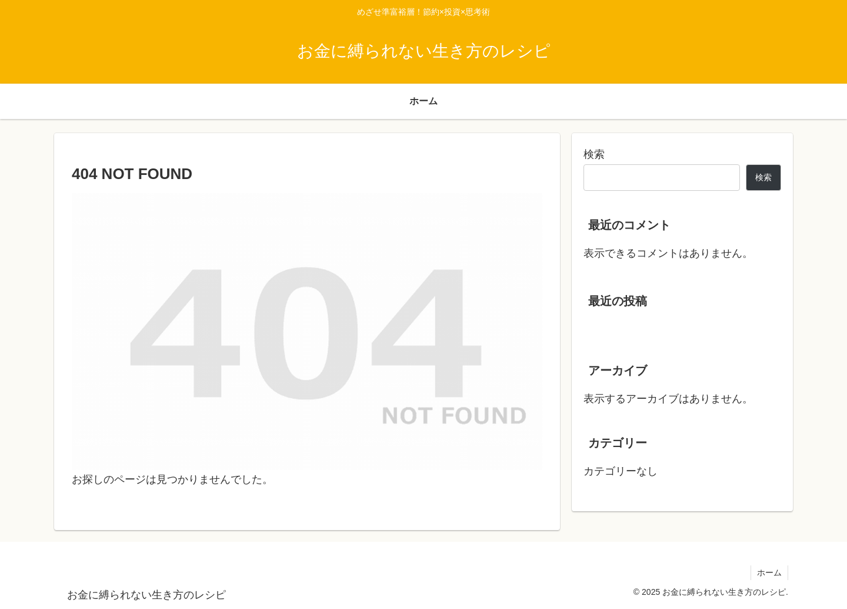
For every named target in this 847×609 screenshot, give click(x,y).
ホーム (769, 572)
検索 (594, 154)
